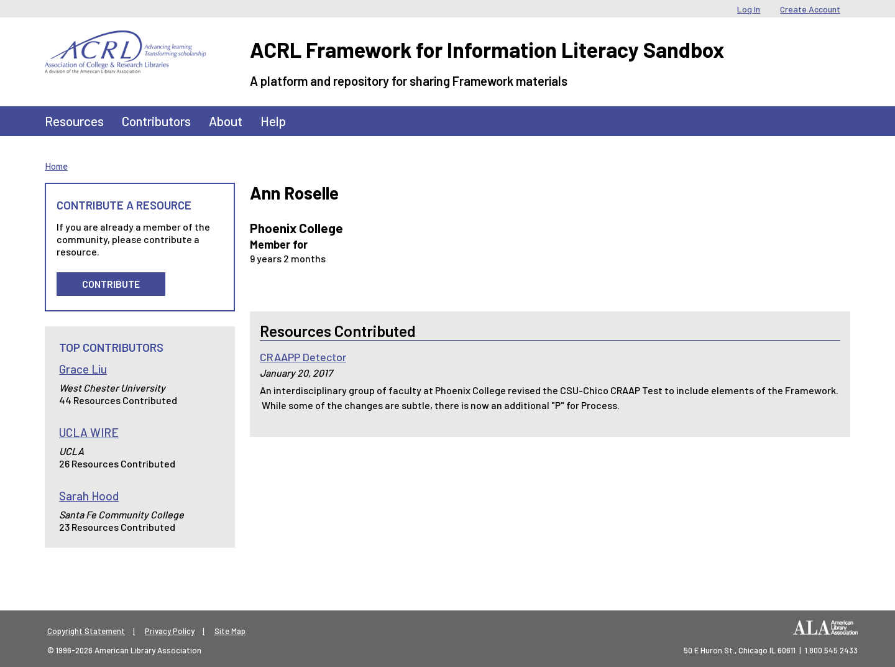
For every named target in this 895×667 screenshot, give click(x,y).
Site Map (230, 631)
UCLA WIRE (89, 432)
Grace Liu (83, 369)
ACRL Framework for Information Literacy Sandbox (487, 49)
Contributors (156, 121)
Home (56, 166)
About (225, 121)
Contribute (111, 284)
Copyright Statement (86, 631)
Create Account (810, 9)
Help (273, 121)
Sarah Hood (89, 496)
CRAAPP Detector (303, 357)
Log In (748, 9)
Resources (74, 121)
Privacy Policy (170, 631)
